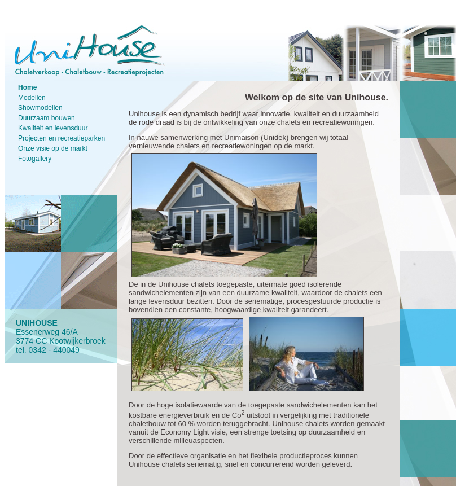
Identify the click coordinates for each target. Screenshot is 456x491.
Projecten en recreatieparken (61, 138)
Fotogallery (34, 159)
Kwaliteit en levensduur (52, 128)
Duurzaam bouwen (46, 118)
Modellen (32, 98)
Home (27, 87)
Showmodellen (40, 108)
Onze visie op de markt (52, 148)
